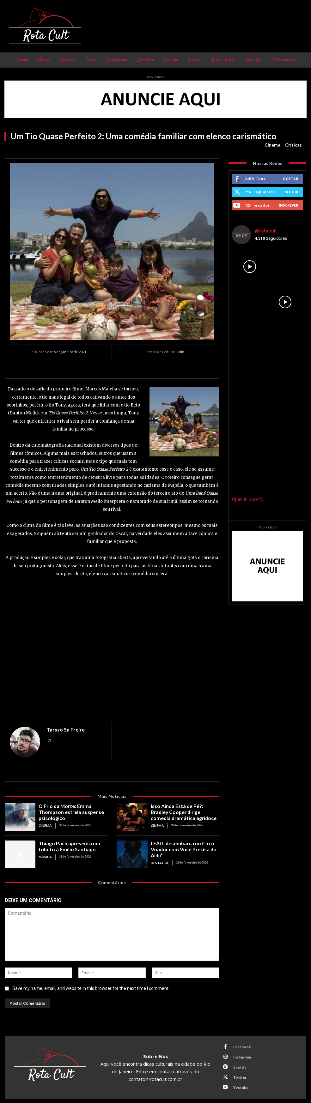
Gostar (290, 178)
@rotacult (266, 231)
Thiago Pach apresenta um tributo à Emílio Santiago (73, 845)
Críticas (293, 145)
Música (44, 854)
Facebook (238, 1048)
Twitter (236, 1072)
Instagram (238, 1056)
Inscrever (288, 205)
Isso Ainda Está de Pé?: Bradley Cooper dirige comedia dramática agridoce (184, 810)
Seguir (291, 192)
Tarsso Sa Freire (66, 729)
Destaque (158, 854)
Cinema (272, 145)
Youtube (237, 1081)
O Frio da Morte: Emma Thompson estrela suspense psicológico (72, 808)
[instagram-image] (249, 267)
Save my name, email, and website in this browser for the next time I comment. (90, 988)
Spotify (236, 1064)
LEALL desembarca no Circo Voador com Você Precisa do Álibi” (184, 845)
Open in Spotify (248, 499)
